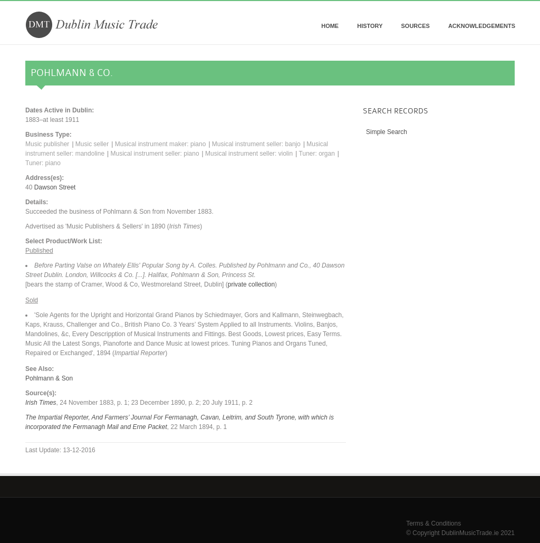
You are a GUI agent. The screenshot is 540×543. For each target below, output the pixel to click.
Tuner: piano (43, 163)
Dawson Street (55, 187)
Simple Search (386, 132)
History (369, 26)
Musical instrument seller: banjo (256, 144)
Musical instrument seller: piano (155, 153)
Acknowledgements (481, 26)
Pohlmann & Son (49, 378)
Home (330, 26)
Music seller (92, 144)
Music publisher (47, 144)
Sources (415, 26)
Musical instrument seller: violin (249, 153)
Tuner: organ (317, 153)
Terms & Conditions (433, 523)
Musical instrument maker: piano (160, 144)
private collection (251, 284)
